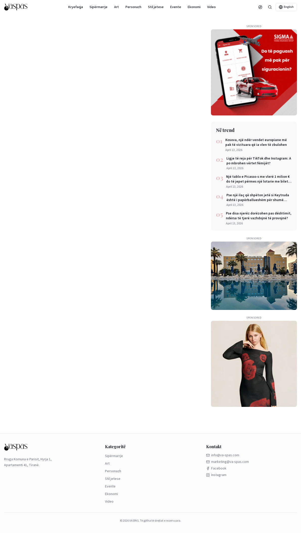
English (286, 7)
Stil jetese (156, 7)
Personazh (133, 7)
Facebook (216, 468)
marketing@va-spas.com (227, 461)
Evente (175, 7)
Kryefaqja (75, 7)
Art (116, 7)
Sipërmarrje (99, 7)
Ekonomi (194, 7)
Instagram (216, 475)
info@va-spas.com (222, 455)
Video (211, 7)
